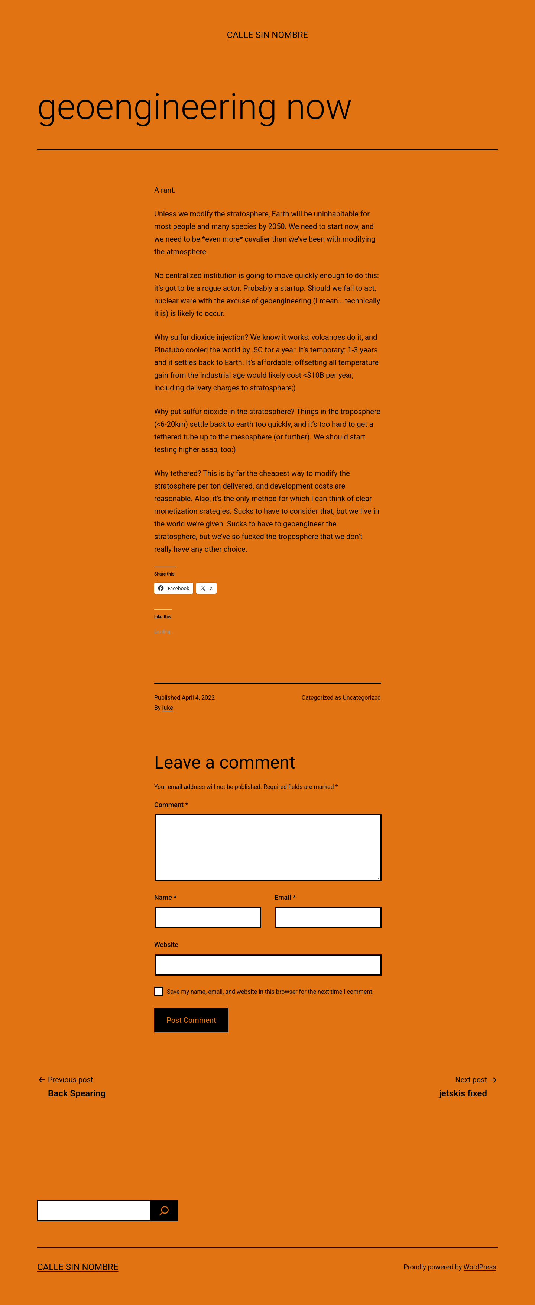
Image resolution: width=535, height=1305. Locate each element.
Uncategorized (362, 697)
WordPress (480, 1267)
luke (167, 707)
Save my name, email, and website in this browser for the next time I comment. (270, 991)
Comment (171, 805)
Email (285, 897)
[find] (164, 1210)
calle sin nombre (267, 35)
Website (166, 944)
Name (165, 897)
